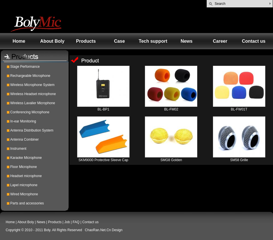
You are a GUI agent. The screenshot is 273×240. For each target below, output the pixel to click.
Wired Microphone (24, 194)
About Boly (52, 41)
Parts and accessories (27, 203)
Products (86, 41)
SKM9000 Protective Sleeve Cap (103, 160)
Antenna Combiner (24, 139)
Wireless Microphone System (32, 85)
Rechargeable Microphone (30, 76)
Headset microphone (26, 176)
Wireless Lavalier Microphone (32, 103)
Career (220, 41)
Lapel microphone (23, 185)
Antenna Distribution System (31, 130)
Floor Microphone (23, 167)
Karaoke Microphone (26, 158)
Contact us (254, 41)
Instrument (18, 149)
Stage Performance (25, 67)
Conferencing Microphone (29, 112)
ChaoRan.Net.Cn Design (103, 230)
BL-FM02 (171, 109)
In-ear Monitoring (23, 121)
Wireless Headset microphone (33, 94)
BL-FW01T (239, 109)
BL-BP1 (103, 109)
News (186, 41)
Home (19, 41)
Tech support (153, 41)
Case (119, 41)
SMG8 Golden (171, 160)
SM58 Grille (239, 160)
